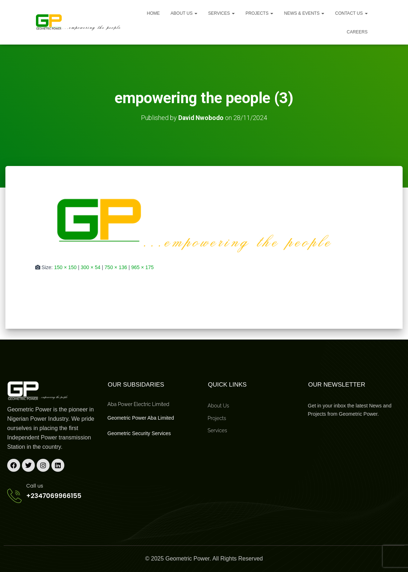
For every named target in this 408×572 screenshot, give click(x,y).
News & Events (304, 13)
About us (184, 13)
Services (221, 13)
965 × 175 (142, 267)
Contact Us (351, 13)
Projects (259, 13)
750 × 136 (116, 267)
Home (153, 13)
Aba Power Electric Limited (138, 404)
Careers (357, 31)
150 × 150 (65, 267)
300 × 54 (91, 267)
